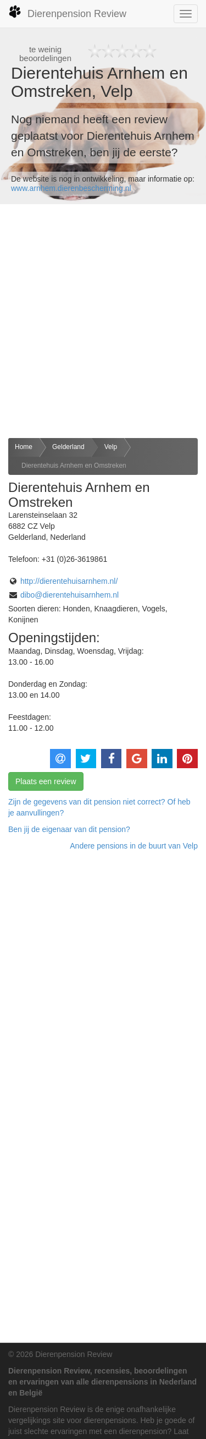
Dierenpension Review (67, 12)
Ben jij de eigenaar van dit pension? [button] (69, 829)
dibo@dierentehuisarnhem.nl (69, 594)
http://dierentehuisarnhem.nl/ (69, 581)
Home (23, 447)
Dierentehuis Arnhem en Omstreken (73, 465)
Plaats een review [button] (45, 781)
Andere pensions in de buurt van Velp (134, 845)
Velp (110, 447)
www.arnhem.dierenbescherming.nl (71, 188)
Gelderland (68, 447)
